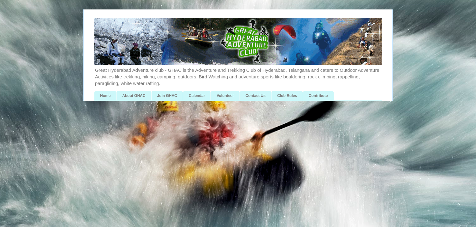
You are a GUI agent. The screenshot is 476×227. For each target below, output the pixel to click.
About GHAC (133, 96)
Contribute (318, 96)
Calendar (197, 96)
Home (105, 96)
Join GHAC (167, 96)
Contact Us (255, 96)
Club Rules (287, 96)
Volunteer (225, 96)
